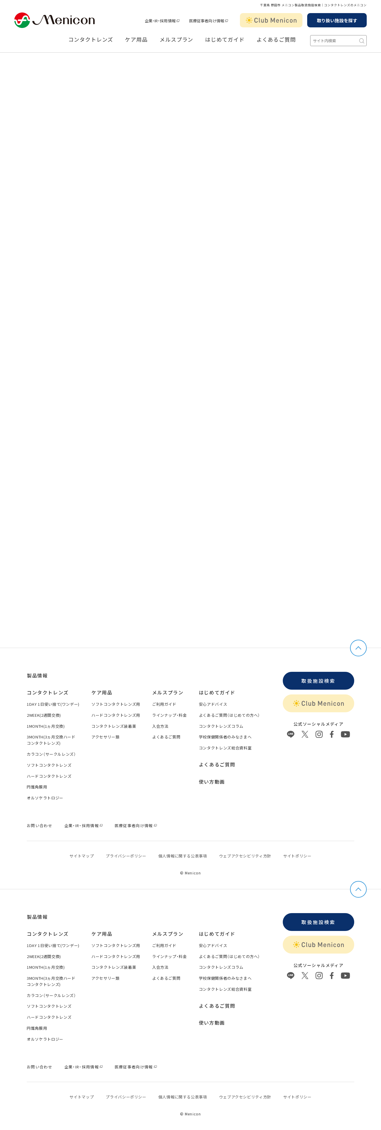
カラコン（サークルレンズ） (51, 754)
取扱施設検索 (318, 680)
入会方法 (160, 726)
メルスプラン (176, 39)
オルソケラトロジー (45, 798)
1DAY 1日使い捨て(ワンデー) (53, 704)
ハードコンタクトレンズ (49, 776)
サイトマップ (81, 856)
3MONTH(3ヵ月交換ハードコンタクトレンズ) (51, 740)
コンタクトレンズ (90, 39)
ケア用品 (136, 39)
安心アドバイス (213, 704)
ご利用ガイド (164, 704)
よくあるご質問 (276, 39)
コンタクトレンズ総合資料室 (225, 748)
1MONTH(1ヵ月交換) (46, 726)
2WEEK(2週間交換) (44, 715)
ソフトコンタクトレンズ (49, 765)
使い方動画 (212, 781)
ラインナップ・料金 (169, 715)
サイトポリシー (297, 856)
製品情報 (37, 675)
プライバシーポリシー (126, 856)
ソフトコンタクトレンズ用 (115, 704)
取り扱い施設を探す (337, 20)
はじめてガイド (224, 39)
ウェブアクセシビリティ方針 (245, 856)
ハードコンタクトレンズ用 (115, 715)
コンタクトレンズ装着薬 (113, 726)
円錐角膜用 (37, 787)
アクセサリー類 (105, 737)
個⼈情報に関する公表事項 (182, 856)
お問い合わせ (39, 825)
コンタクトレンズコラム (221, 726)
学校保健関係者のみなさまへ (225, 737)
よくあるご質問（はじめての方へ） (229, 715)
